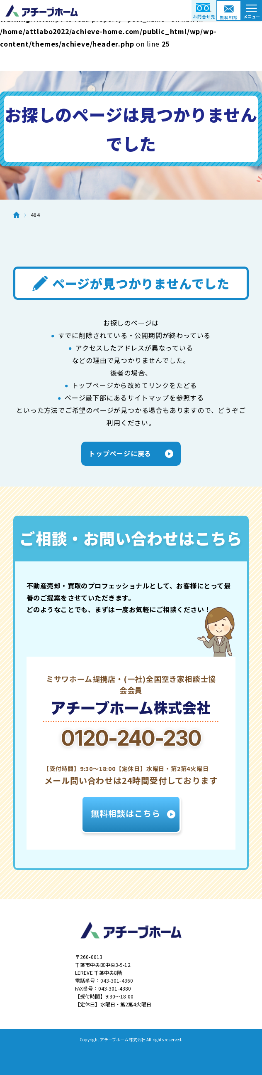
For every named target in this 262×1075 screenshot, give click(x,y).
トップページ (93, 385)
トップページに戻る (120, 453)
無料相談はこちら (125, 813)
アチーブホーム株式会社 (131, 10)
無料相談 (229, 17)
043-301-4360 (116, 980)
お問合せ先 (204, 16)
